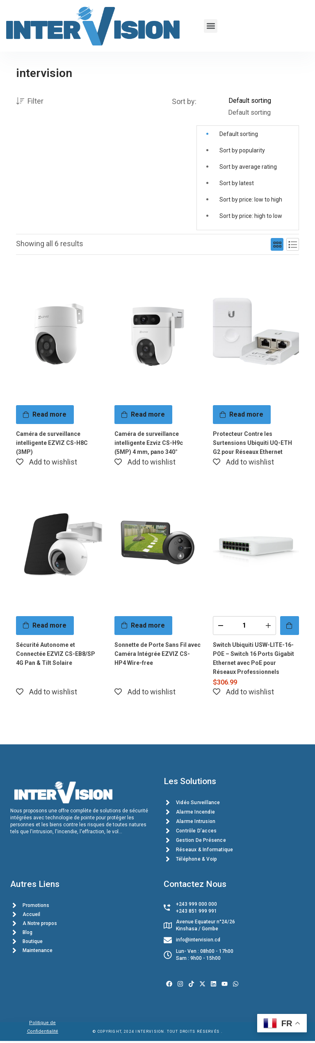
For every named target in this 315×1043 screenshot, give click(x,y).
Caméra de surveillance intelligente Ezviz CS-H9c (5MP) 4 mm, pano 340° (148, 443)
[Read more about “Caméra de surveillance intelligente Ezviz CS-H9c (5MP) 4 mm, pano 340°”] (143, 414)
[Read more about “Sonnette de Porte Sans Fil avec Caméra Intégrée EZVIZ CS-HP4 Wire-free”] (143, 624)
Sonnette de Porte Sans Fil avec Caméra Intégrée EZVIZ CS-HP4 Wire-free (157, 653)
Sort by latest (236, 183)
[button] (210, 26)
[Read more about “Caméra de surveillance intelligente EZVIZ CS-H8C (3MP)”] (45, 414)
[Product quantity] (244, 625)
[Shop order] (263, 101)
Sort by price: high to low (250, 216)
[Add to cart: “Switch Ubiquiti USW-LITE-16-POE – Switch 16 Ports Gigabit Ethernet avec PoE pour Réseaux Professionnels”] (289, 624)
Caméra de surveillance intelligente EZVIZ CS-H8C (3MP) (52, 443)
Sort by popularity (242, 150)
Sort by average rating (248, 166)
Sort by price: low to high (250, 199)
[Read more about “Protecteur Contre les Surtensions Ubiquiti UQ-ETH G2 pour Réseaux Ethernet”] (242, 414)
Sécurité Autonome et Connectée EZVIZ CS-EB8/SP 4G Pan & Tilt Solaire (55, 653)
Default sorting (238, 134)
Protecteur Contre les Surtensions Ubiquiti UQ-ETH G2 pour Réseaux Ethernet (252, 443)
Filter (29, 101)
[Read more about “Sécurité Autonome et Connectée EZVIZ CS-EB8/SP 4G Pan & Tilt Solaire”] (45, 624)
